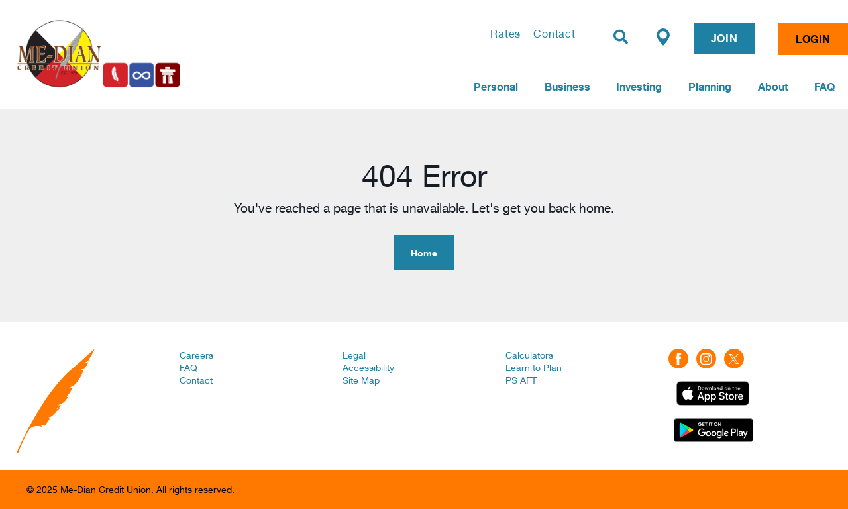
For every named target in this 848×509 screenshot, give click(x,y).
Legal (354, 355)
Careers (196, 355)
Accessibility (368, 368)
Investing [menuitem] (639, 86)
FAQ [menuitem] (824, 86)
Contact (554, 34)
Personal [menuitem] (496, 86)
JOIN (724, 38)
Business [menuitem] (567, 86)
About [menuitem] (773, 86)
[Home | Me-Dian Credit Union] (169, 53)
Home (424, 252)
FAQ (188, 368)
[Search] (621, 37)
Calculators (529, 355)
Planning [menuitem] (709, 86)
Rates (505, 34)
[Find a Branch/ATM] (663, 36)
